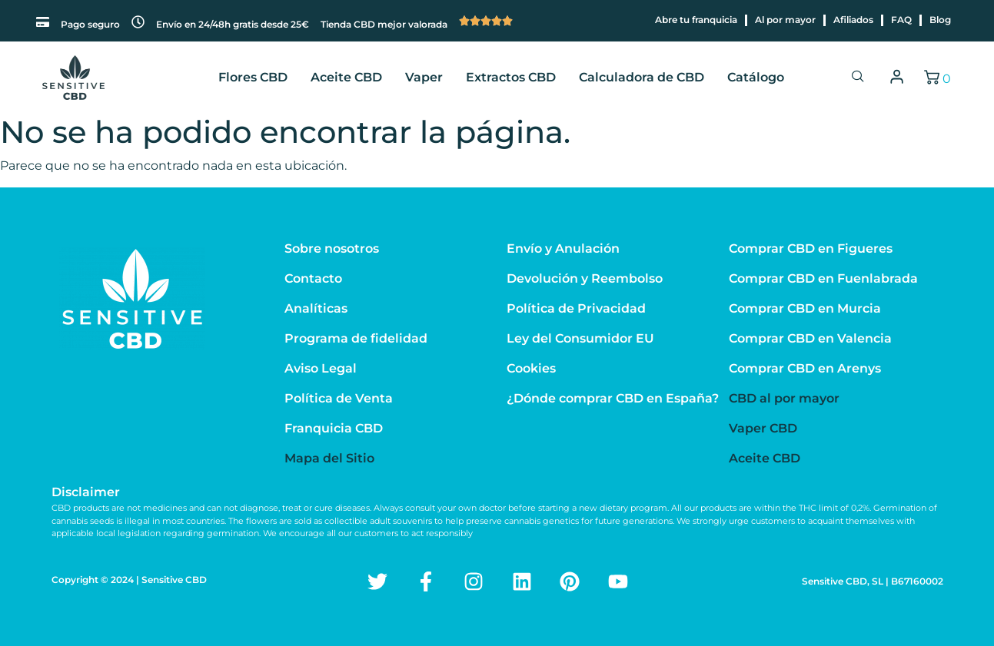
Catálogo (755, 77)
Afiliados (853, 19)
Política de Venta (338, 398)
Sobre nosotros (331, 248)
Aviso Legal (320, 368)
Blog (940, 19)
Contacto (313, 278)
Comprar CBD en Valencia (810, 338)
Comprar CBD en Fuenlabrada (823, 278)
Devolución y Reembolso (585, 278)
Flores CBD (253, 77)
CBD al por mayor (784, 398)
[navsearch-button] (858, 77)
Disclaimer (86, 492)
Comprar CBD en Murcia (805, 308)
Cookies (531, 368)
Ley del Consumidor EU (580, 338)
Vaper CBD (763, 428)
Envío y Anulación (563, 248)
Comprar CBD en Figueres (811, 248)
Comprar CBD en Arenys (805, 368)
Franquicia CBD (333, 428)
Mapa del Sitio (329, 458)
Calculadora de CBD (641, 77)
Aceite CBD (346, 77)
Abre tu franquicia (696, 19)
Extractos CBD (511, 77)
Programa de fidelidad (355, 338)
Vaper (424, 77)
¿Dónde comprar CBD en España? (613, 398)
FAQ (901, 19)
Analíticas (315, 308)
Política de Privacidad (576, 308)
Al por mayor (785, 19)
